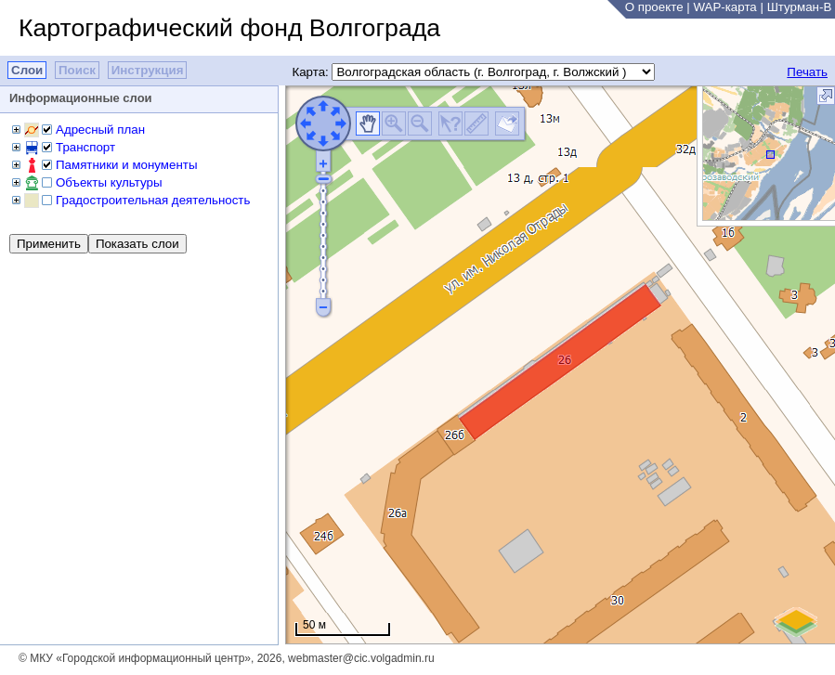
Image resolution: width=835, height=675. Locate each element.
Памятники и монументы (126, 165)
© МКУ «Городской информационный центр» (135, 658)
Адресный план (100, 129)
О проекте (654, 7)
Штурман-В (799, 7)
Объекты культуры (109, 182)
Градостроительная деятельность (153, 200)
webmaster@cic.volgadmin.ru (361, 658)
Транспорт (85, 147)
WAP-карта (724, 7)
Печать (807, 72)
